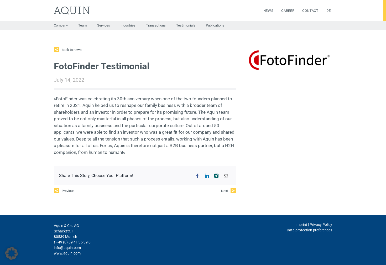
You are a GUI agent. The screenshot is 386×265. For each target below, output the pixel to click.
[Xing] (216, 175)
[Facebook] (197, 175)
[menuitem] (325, 11)
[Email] (226, 175)
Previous (68, 191)
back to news (72, 50)
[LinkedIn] (207, 175)
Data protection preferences (309, 230)
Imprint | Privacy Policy (313, 224)
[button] (11, 253)
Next (224, 191)
